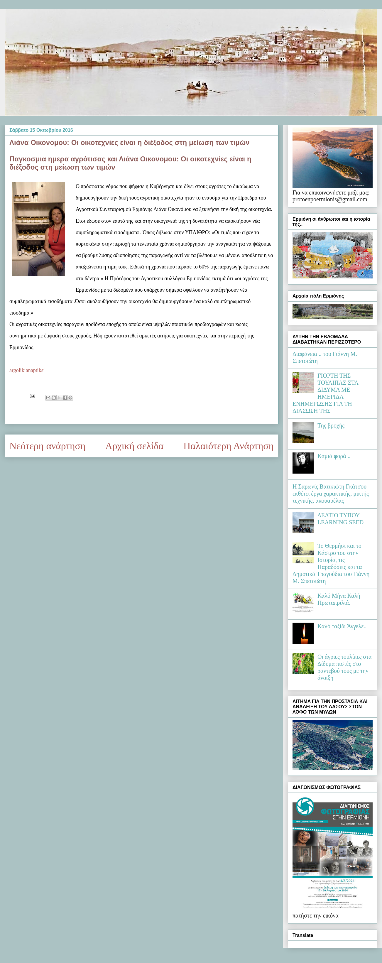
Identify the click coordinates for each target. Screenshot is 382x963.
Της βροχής (330, 425)
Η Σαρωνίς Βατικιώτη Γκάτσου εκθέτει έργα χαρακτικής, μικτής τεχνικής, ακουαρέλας (331, 493)
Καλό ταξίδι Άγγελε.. (341, 626)
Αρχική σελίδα (134, 445)
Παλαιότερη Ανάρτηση (228, 445)
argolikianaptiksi (27, 370)
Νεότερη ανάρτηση (47, 445)
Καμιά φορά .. (334, 456)
